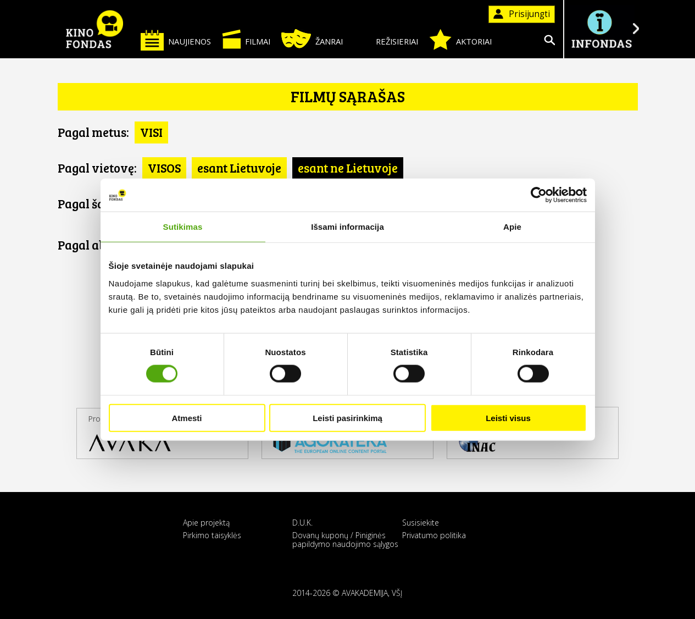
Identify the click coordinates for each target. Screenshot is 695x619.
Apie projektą (206, 522)
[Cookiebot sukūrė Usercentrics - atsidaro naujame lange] (539, 195)
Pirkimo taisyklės (212, 535)
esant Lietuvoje (239, 167)
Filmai (246, 39)
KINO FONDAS (95, 29)
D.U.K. (302, 522)
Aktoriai (460, 39)
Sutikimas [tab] (183, 226)
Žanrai (312, 38)
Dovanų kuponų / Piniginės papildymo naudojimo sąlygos (345, 539)
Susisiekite (420, 522)
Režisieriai (386, 39)
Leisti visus (508, 417)
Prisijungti (521, 14)
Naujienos (176, 40)
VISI (151, 132)
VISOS (164, 167)
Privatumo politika (434, 535)
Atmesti (186, 417)
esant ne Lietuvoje (348, 167)
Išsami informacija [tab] (347, 226)
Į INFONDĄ (601, 29)
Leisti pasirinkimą (347, 417)
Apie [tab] (512, 226)
